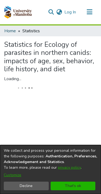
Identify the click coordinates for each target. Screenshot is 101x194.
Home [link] (10, 31)
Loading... (12, 79)
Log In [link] (70, 12)
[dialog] (50, 169)
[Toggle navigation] (89, 12)
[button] (18, 12)
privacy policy (69, 167)
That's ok (73, 185)
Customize (12, 175)
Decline (26, 185)
